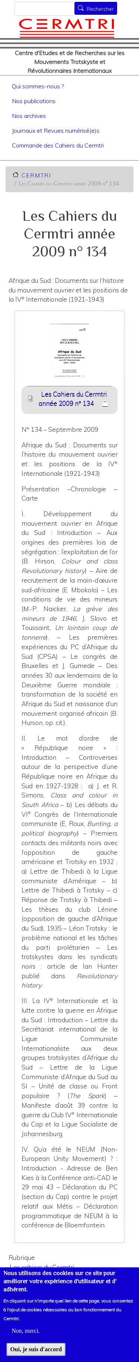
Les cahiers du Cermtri (42, 1267)
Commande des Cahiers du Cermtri (58, 145)
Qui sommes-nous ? (38, 86)
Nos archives (29, 115)
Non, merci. (25, 1341)
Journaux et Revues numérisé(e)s (55, 130)
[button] (69, 354)
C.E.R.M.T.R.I (35, 175)
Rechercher (100, 9)
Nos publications (34, 101)
